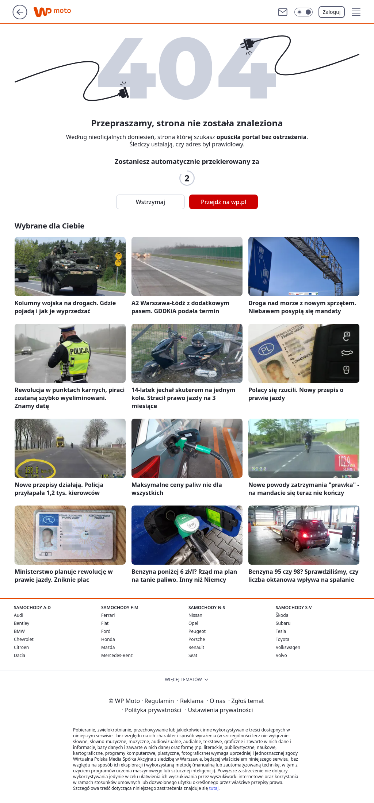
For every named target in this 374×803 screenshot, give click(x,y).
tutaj (213, 788)
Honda (108, 639)
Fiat (104, 623)
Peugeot (197, 631)
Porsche (196, 639)
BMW (19, 631)
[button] (356, 12)
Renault (196, 647)
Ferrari (108, 615)
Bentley (21, 623)
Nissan (195, 615)
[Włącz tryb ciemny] (303, 12)
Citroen (21, 647)
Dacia (19, 655)
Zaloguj (332, 11)
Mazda (108, 647)
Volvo (281, 655)
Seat (192, 655)
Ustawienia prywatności (219, 710)
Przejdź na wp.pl (223, 202)
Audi (18, 615)
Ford (106, 631)
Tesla (281, 631)
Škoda (282, 615)
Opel (193, 623)
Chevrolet (24, 639)
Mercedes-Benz (117, 655)
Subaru (283, 623)
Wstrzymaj (150, 202)
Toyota (282, 639)
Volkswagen (288, 647)
